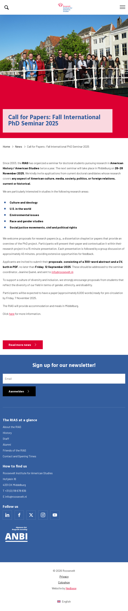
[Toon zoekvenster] (6, 7)
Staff (6, 438)
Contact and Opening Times (19, 456)
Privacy (64, 576)
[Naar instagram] (43, 515)
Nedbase (71, 588)
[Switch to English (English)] (63, 601)
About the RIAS (12, 427)
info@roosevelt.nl (62, 272)
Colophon (64, 582)
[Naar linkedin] (7, 515)
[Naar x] (31, 515)
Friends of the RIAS (14, 450)
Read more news (20, 344)
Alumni (7, 444)
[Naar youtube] (54, 515)
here (11, 313)
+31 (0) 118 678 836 (15, 490)
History (7, 432)
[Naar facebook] (19, 515)
